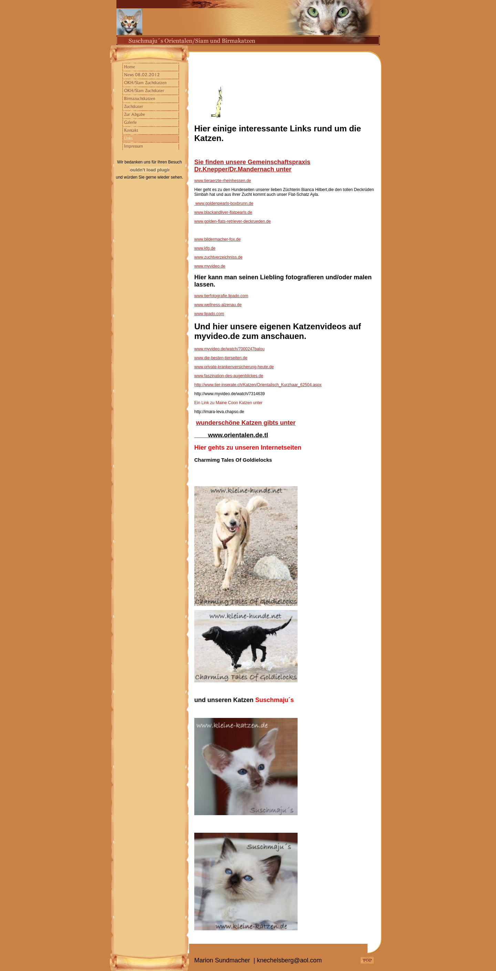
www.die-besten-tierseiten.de (220, 358)
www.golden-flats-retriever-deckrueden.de (232, 221)
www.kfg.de (204, 248)
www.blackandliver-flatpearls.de (223, 212)
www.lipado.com (209, 313)
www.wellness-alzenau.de (217, 304)
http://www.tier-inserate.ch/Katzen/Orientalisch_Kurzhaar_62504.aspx (258, 384)
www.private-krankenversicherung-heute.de (234, 366)
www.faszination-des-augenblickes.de (228, 375)
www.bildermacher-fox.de (217, 239)
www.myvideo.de (209, 266)
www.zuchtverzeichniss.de (218, 257)
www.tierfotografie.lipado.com (221, 295)
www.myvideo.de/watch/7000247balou (229, 349)
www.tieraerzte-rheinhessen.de (222, 180)
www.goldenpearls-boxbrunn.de (224, 203)
